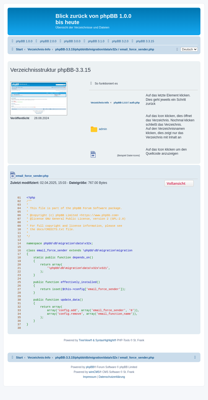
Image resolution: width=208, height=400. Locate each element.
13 (18, 243)
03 (18, 205)
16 (18, 254)
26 (18, 292)
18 (18, 262)
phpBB (90, 377)
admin (103, 129)
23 (18, 281)
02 (18, 201)
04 (18, 209)
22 (18, 277)
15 (18, 251)
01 (18, 198)
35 (18, 327)
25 (18, 289)
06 (18, 217)
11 (18, 236)
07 (18, 220)
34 (18, 323)
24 (18, 285)
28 (18, 300)
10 (18, 232)
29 (18, 304)
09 (18, 228)
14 (18, 247)
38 (18, 338)
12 (18, 239)
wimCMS (94, 382)
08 (18, 224)
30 (18, 308)
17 (18, 258)
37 (18, 334)
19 (18, 266)
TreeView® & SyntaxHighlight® (97, 350)
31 (18, 311)
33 (18, 319)
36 (18, 330)
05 (18, 213)
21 (18, 273)
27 (18, 296)
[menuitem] (21, 41)
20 (18, 270)
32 (18, 315)
